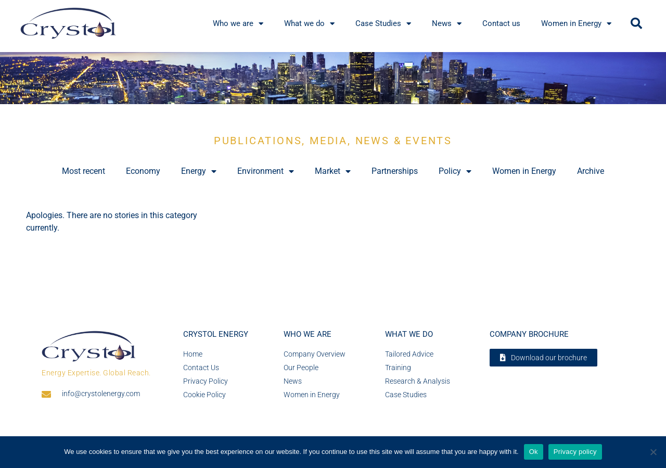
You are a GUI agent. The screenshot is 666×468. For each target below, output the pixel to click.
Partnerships (395, 171)
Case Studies (383, 24)
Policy (455, 171)
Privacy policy (575, 452)
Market (333, 171)
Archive (590, 171)
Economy (143, 171)
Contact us (501, 23)
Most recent (83, 171)
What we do (309, 24)
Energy (198, 171)
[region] (333, 78)
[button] (636, 23)
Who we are (238, 24)
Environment (265, 171)
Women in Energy (576, 24)
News (447, 24)
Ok (533, 452)
